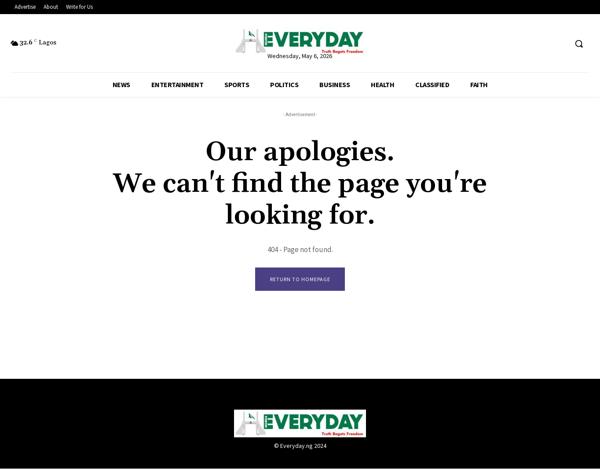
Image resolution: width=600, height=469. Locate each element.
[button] (578, 43)
